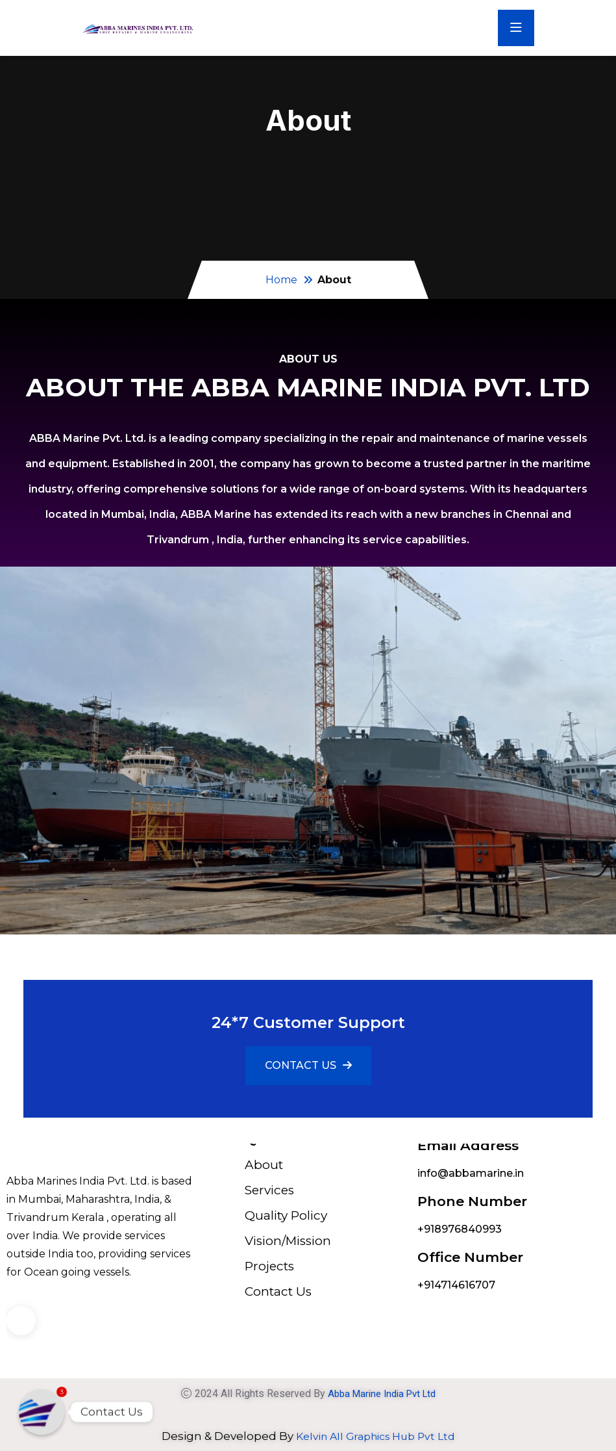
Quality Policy (286, 1215)
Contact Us (278, 1291)
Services (269, 1190)
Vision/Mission (288, 1240)
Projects (269, 1266)
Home (281, 280)
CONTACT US (308, 1065)
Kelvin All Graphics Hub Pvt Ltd (375, 1436)
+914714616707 (456, 1285)
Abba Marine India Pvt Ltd (381, 1393)
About (264, 1164)
